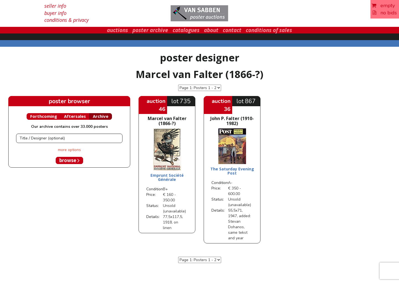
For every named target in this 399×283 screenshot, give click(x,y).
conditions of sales (269, 30)
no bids (385, 12)
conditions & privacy (66, 20)
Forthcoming (43, 116)
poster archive (150, 30)
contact (232, 30)
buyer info (55, 13)
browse (69, 160)
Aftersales (75, 116)
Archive (100, 116)
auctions (117, 30)
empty (383, 5)
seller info (55, 5)
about (211, 30)
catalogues (186, 30)
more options (69, 149)
